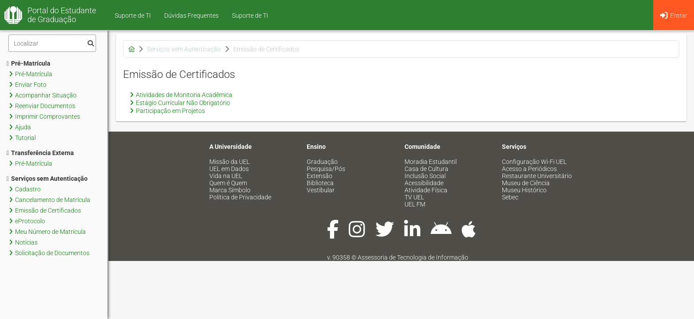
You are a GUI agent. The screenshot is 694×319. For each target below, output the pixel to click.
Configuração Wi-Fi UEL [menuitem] (534, 161)
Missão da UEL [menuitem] (229, 161)
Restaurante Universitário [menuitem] (537, 175)
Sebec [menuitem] (510, 197)
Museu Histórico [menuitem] (524, 190)
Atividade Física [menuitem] (426, 190)
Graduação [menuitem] (322, 161)
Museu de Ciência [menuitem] (526, 183)
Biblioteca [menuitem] (320, 183)
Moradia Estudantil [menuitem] (431, 161)
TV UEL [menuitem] (414, 197)
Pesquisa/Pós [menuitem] (326, 168)
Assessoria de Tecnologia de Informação (413, 257)
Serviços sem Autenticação (47, 178)
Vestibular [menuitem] (321, 190)
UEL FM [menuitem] (415, 204)
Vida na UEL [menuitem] (225, 175)
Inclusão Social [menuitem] (425, 175)
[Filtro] (52, 43)
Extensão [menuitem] (319, 175)
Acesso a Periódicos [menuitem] (529, 168)
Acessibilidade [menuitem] (424, 183)
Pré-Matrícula (28, 63)
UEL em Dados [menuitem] (229, 168)
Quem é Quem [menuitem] (228, 183)
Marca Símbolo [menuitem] (230, 190)
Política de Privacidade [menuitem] (240, 197)
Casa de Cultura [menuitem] (426, 168)
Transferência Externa (40, 152)
